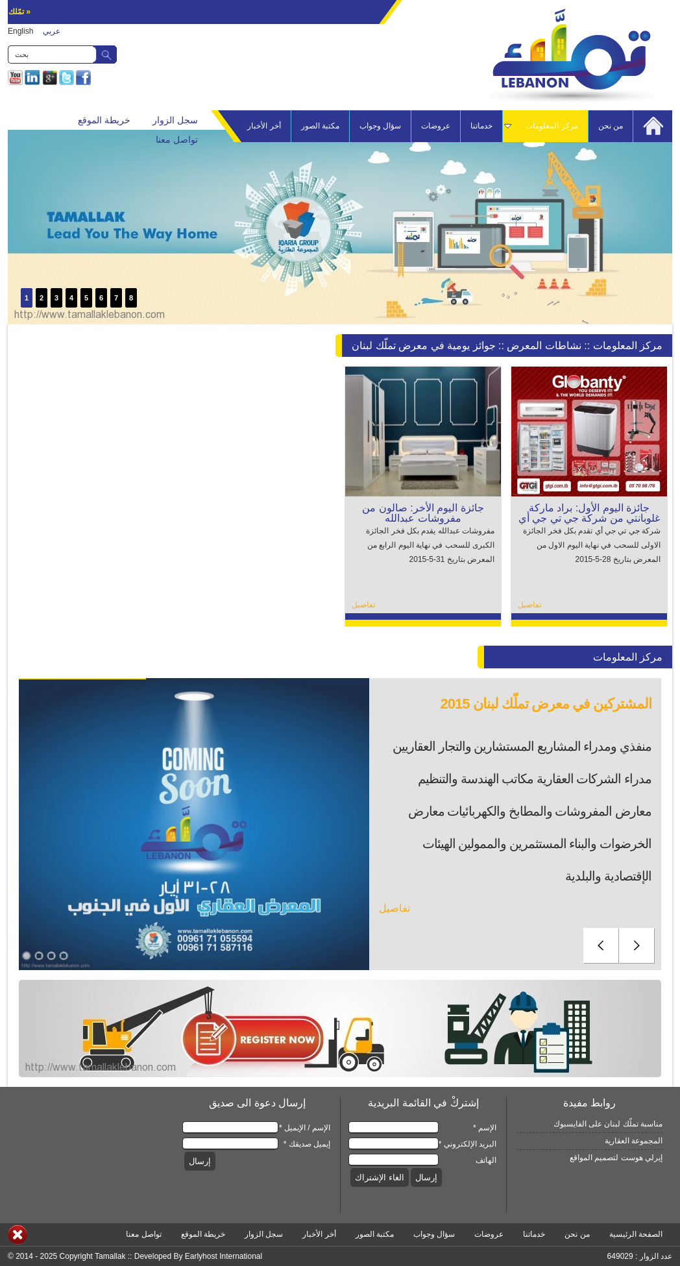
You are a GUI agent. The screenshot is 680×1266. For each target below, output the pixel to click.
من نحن (610, 125)
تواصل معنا (177, 139)
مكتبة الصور (320, 125)
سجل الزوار (175, 120)
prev (601, 946)
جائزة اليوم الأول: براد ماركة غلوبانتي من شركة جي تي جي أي (589, 513)
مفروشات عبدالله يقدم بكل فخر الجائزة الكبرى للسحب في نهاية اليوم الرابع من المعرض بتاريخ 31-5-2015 (430, 545)
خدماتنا (481, 125)
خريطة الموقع (104, 120)
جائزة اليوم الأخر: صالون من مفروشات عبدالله (422, 513)
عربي (51, 31)
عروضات (435, 125)
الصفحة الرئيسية (635, 1234)
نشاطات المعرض (544, 345)
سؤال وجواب (380, 125)
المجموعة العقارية (633, 1140)
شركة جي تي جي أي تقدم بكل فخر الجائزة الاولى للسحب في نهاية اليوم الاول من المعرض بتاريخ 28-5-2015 (592, 545)
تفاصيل (529, 604)
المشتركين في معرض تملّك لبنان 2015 (545, 704)
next (637, 946)
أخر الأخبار (263, 125)
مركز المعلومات (545, 125)
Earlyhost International (223, 1256)
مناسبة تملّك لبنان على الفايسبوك (607, 1123)
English (20, 31)
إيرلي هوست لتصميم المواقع (616, 1157)
